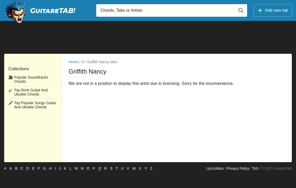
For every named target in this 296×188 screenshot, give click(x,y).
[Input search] (171, 10)
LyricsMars (215, 168)
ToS (255, 168)
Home (73, 62)
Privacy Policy (237, 168)
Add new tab (272, 10)
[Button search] (241, 10)
